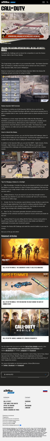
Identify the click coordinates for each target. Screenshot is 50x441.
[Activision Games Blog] (8, 2)
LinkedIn (27, 408)
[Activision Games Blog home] (8, 391)
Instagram (28, 406)
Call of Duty (7, 401)
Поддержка (5, 417)
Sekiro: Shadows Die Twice (11, 410)
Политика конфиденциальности (11, 420)
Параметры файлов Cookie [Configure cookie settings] (9, 423)
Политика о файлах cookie (9, 422)
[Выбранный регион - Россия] (45, 391)
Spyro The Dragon (8, 406)
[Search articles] (47, 2)
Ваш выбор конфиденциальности (11, 425)
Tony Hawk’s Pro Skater (10, 403)
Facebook (28, 401)
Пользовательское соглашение (11, 418)
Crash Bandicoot (8, 408)
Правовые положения (8, 415)
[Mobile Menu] (43, 2)
